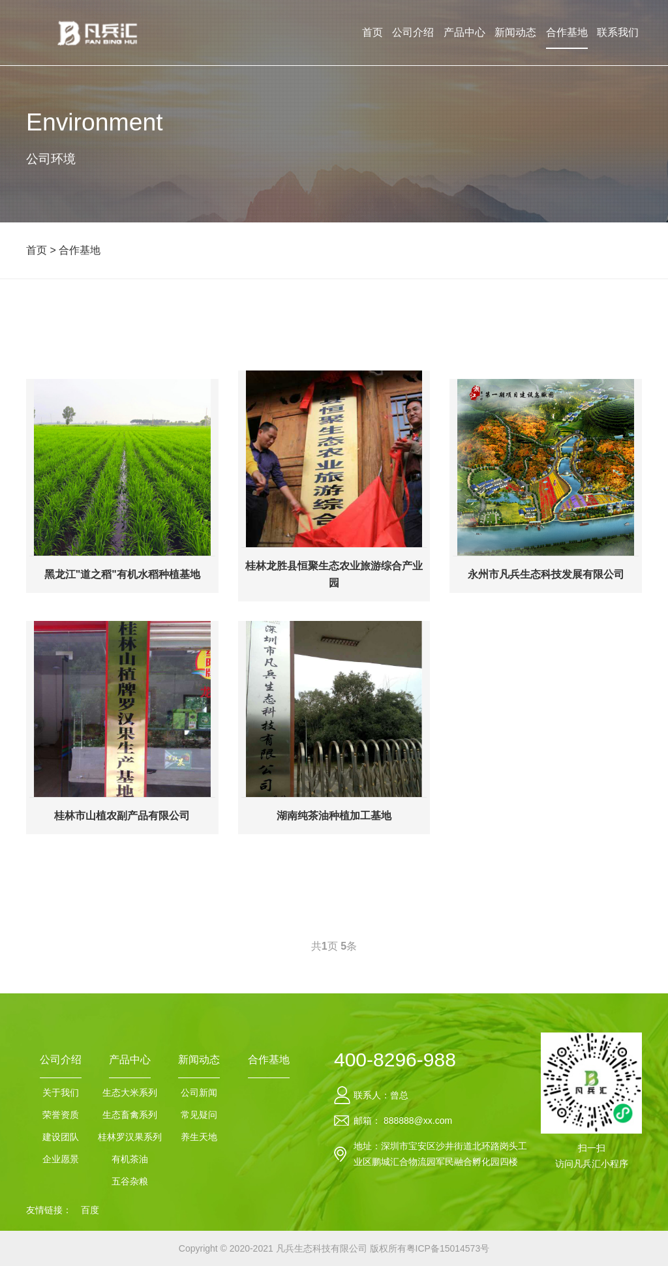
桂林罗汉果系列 (130, 1137)
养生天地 (199, 1137)
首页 (372, 32)
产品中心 (464, 32)
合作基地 (567, 32)
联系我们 (618, 32)
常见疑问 (199, 1114)
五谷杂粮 (130, 1181)
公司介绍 (413, 32)
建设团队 (60, 1137)
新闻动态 (515, 32)
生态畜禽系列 (129, 1114)
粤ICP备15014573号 (448, 1248)
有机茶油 (130, 1159)
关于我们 (60, 1092)
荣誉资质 (60, 1114)
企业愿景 (60, 1159)
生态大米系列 (129, 1092)
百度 (90, 1210)
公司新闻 (199, 1092)
